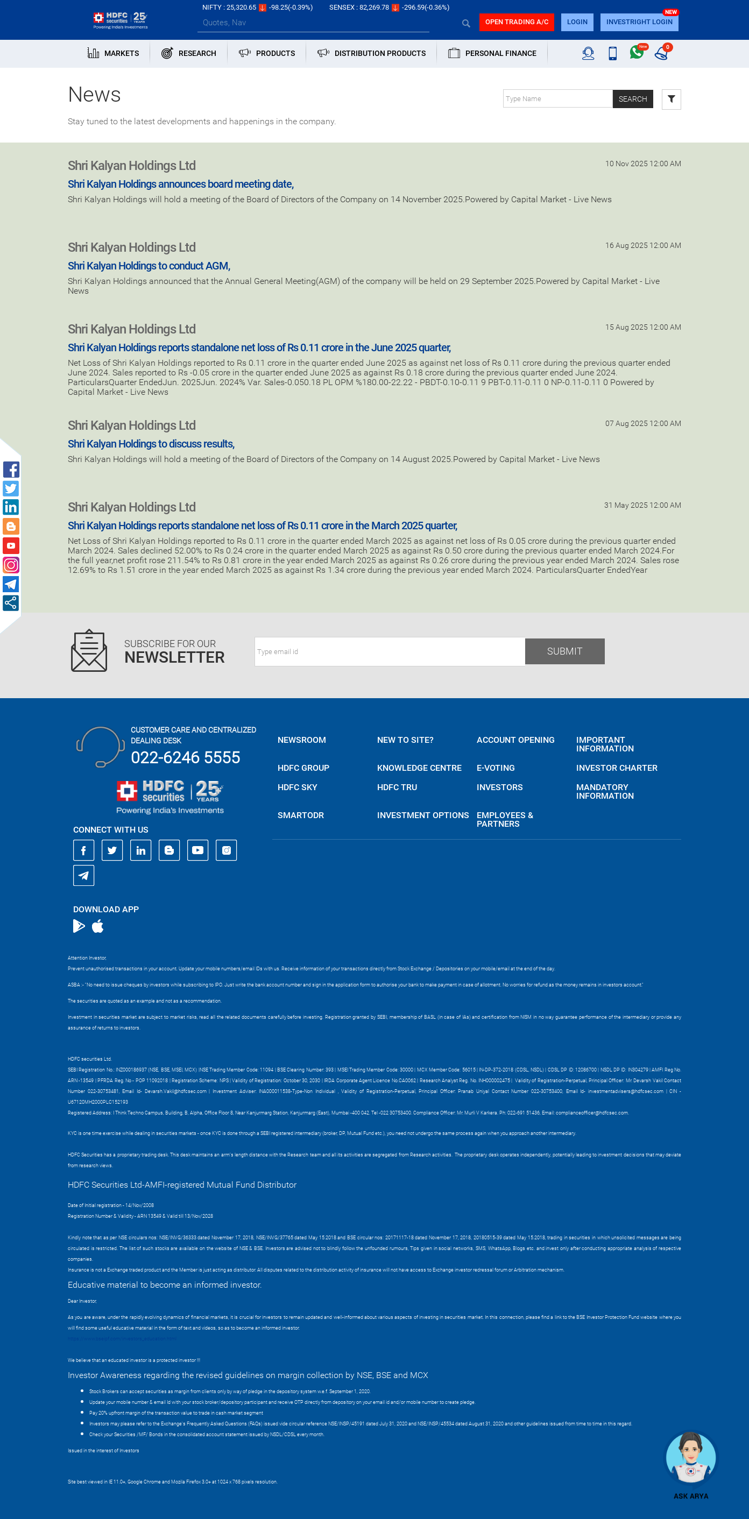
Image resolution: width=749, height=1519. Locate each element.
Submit (565, 651)
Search (633, 99)
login (577, 22)
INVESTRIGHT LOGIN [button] (639, 22)
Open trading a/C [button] (516, 22)
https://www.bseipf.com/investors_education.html (122, 1338)
